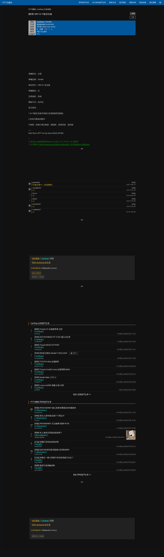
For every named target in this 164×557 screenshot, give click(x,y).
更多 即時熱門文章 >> (82, 475)
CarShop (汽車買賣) (44, 9)
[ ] (39, 331)
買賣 (42, 258)
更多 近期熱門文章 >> (82, 394)
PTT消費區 (32, 9)
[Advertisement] (82, 51)
